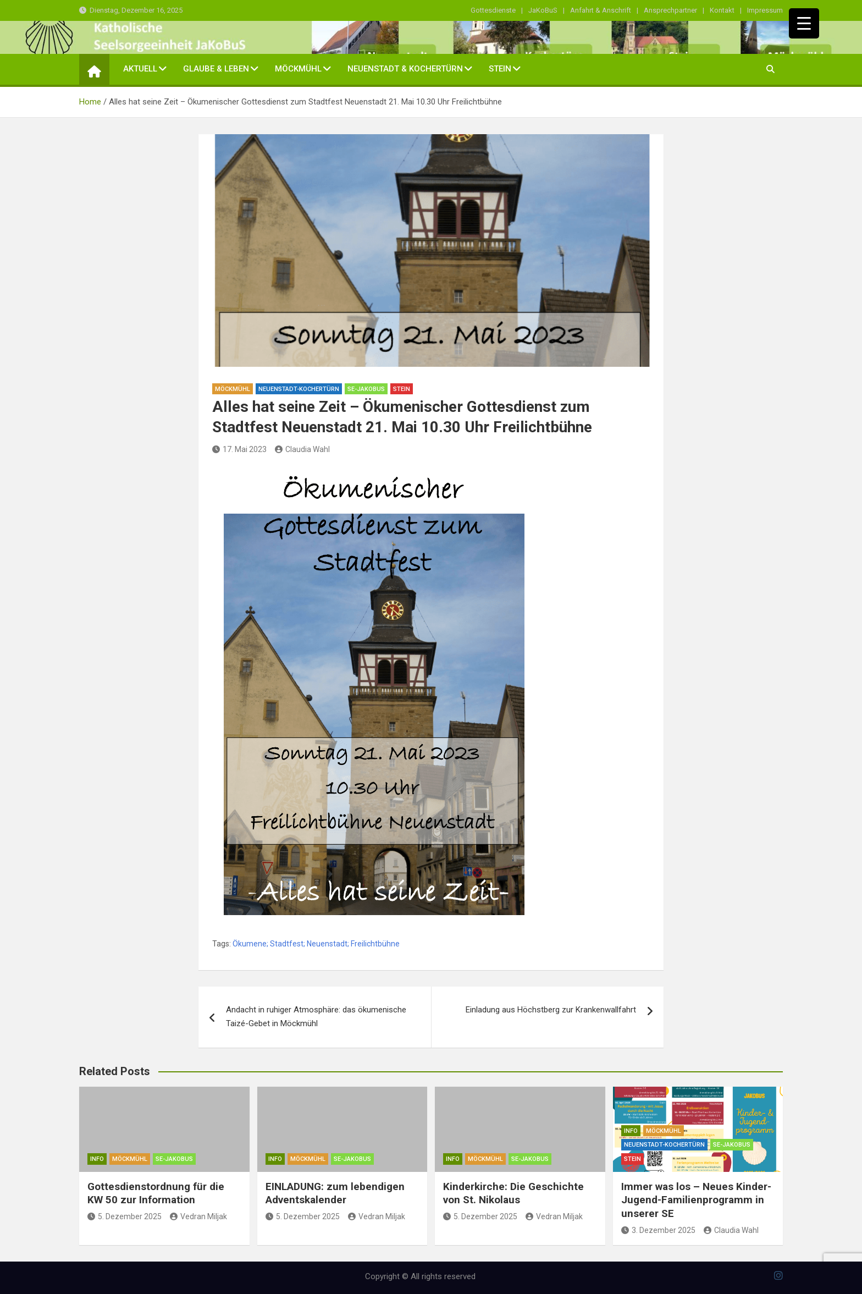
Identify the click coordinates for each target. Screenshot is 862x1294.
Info (97, 1159)
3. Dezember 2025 (658, 1230)
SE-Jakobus (366, 389)
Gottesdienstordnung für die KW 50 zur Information (155, 1193)
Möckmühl (298, 69)
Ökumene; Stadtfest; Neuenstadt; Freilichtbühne (316, 943)
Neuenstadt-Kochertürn (298, 389)
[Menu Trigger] (804, 23)
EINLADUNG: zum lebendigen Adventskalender (335, 1193)
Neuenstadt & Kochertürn (405, 69)
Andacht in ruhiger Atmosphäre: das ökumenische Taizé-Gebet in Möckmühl (316, 1017)
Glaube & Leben (216, 69)
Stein (500, 69)
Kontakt (722, 10)
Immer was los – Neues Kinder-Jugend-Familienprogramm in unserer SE (696, 1200)
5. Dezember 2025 (124, 1216)
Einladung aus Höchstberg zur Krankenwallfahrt (551, 1010)
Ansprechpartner (670, 10)
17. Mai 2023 (239, 449)
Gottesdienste (493, 10)
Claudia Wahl (302, 449)
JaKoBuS (542, 10)
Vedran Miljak (198, 1216)
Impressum (765, 10)
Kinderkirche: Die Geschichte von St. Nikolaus (513, 1193)
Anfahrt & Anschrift (600, 10)
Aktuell (140, 69)
